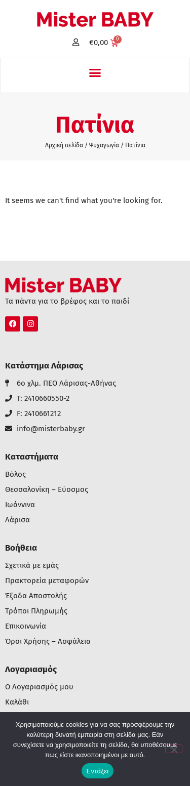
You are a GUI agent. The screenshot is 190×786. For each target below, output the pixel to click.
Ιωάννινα (20, 505)
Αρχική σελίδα (64, 145)
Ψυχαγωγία (104, 145)
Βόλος (15, 474)
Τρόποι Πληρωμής (36, 611)
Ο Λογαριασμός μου (39, 687)
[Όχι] (173, 748)
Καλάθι (17, 702)
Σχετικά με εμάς (32, 565)
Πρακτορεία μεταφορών (47, 581)
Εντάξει (98, 771)
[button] (95, 72)
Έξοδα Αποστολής (36, 596)
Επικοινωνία (25, 626)
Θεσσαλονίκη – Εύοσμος (46, 489)
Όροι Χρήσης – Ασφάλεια (48, 641)
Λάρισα (17, 520)
